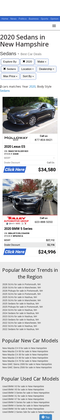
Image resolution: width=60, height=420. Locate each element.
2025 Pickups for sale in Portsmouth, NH (22, 306)
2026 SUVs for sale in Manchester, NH (21, 287)
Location (27, 69)
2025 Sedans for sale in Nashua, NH (20, 303)
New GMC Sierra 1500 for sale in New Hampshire (27, 364)
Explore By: (10, 61)
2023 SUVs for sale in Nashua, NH (19, 316)
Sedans (9, 69)
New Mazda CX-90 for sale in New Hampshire (25, 357)
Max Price (10, 76)
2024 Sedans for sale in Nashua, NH (20, 313)
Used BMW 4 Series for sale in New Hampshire (25, 405)
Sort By (28, 76)
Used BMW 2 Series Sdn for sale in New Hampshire (28, 412)
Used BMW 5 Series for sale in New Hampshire (25, 402)
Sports (45, 18)
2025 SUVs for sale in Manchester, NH (21, 300)
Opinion (54, 18)
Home (5, 18)
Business (34, 18)
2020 (27, 61)
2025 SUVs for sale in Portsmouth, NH (21, 294)
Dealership (46, 69)
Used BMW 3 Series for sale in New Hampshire (25, 392)
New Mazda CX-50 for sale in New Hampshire (25, 351)
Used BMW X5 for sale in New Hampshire (23, 389)
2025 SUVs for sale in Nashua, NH (19, 297)
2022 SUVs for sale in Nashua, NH (19, 326)
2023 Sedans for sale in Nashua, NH (20, 319)
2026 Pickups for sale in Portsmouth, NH (22, 290)
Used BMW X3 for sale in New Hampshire (23, 386)
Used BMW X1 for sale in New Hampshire (23, 396)
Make (41, 61)
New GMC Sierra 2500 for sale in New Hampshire (27, 367)
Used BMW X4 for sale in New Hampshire (23, 408)
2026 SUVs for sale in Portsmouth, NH (21, 284)
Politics (23, 18)
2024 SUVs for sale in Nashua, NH (19, 310)
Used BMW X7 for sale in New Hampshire (23, 399)
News (13, 18)
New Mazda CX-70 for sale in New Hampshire (25, 361)
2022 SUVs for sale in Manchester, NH (21, 323)
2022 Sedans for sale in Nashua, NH (20, 329)
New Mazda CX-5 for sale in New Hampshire (24, 348)
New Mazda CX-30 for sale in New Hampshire (25, 354)
